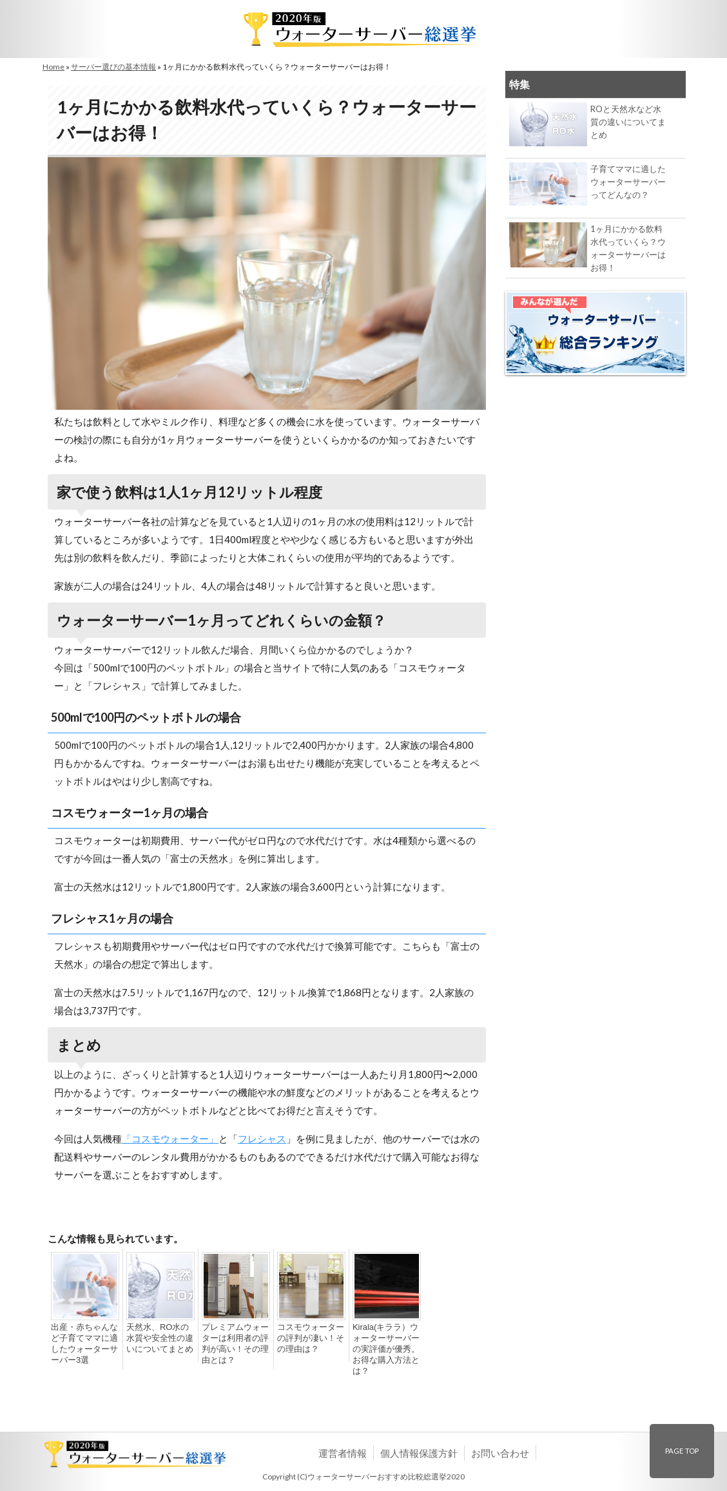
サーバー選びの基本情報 (113, 67)
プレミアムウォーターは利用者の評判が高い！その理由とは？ (233, 1344)
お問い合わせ (500, 1453)
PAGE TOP (682, 1451)
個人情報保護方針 (419, 1453)
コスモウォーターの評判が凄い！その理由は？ (308, 1338)
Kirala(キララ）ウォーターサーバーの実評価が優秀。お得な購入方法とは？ (383, 1349)
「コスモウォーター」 (170, 1138)
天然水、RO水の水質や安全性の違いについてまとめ (159, 1338)
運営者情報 (342, 1453)
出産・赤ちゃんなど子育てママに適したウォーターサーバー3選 (82, 1344)
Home (53, 67)
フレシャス (262, 1138)
